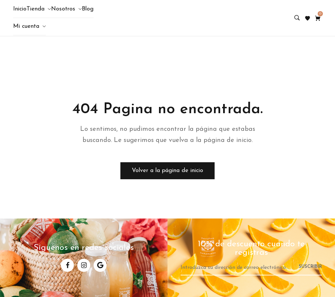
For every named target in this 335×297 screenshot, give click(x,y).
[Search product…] (297, 18)
